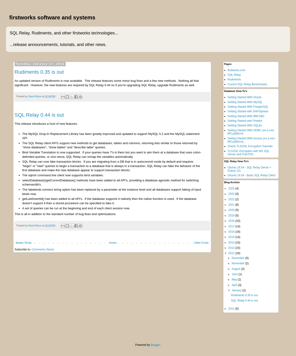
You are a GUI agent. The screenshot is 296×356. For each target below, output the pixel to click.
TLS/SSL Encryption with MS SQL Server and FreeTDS (248, 152)
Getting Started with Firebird (245, 120)
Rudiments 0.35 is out (39, 72)
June (235, 274)
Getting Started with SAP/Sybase (248, 111)
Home (113, 242)
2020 (231, 210)
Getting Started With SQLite (245, 125)
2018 (231, 220)
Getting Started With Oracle (245, 97)
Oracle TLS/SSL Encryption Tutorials (250, 146)
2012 (231, 253)
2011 (231, 308)
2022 (231, 199)
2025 (231, 188)
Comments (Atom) (42, 249)
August (236, 269)
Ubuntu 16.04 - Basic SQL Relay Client (251, 175)
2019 (231, 215)
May (235, 279)
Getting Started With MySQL (245, 102)
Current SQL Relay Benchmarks (247, 84)
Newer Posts (23, 242)
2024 (231, 193)
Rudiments (234, 79)
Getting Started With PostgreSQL (248, 106)
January (237, 290)
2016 (231, 231)
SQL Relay (234, 74)
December (238, 258)
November (238, 263)
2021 (231, 204)
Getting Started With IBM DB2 (246, 116)
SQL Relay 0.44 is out (39, 115)
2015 (231, 237)
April (235, 285)
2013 (231, 248)
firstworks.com (236, 70)
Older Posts (201, 242)
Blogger (155, 345)
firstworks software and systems (52, 17)
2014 (231, 242)
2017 (231, 226)
